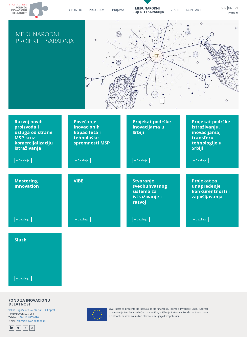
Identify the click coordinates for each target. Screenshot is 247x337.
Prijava (118, 10)
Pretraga (233, 13)
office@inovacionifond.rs (31, 321)
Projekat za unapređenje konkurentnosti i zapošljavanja (211, 189)
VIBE (78, 180)
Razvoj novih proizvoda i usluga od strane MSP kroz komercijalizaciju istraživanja (34, 135)
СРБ (223, 7)
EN (236, 7)
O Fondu (75, 10)
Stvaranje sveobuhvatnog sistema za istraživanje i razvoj (150, 191)
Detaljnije (22, 160)
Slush (21, 239)
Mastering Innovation (27, 183)
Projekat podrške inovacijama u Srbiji (152, 127)
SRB (230, 7)
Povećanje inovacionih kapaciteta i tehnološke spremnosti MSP (92, 132)
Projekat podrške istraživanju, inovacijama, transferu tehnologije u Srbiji (211, 135)
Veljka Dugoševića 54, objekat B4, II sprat (31, 310)
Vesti (175, 10)
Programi (97, 10)
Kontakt (193, 10)
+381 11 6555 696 (28, 317)
